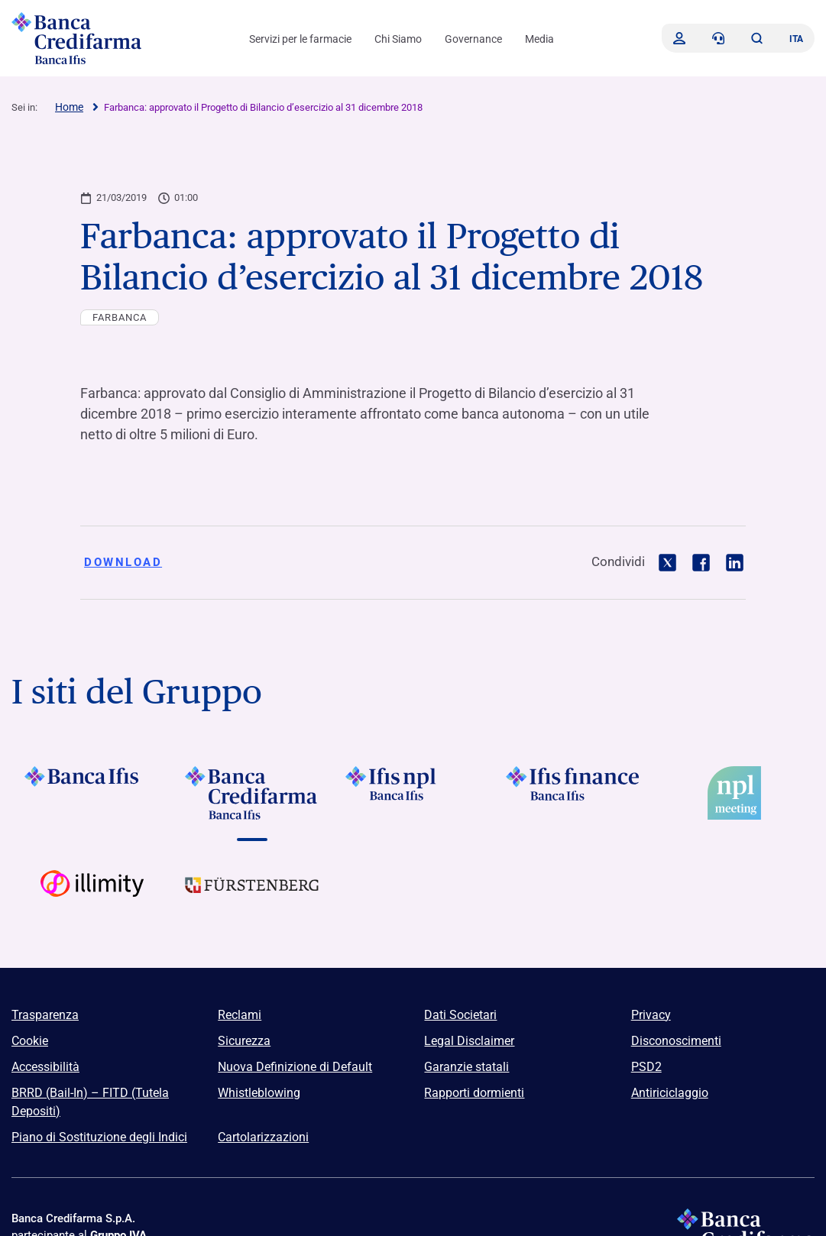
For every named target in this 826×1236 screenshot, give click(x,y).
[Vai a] (412, 793)
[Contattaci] (718, 38)
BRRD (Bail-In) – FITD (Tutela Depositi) (90, 1102)
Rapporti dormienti (474, 1093)
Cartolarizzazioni (263, 1137)
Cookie (29, 1041)
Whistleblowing (259, 1093)
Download (123, 562)
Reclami (239, 1015)
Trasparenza (45, 1015)
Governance (473, 39)
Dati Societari (460, 1015)
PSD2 (646, 1067)
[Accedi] (679, 38)
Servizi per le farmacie (300, 39)
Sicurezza (244, 1041)
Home (69, 107)
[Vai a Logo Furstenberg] (252, 897)
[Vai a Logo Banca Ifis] (91, 793)
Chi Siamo (398, 39)
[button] (756, 38)
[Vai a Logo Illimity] (91, 897)
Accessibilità (45, 1067)
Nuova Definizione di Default (295, 1067)
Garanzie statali (466, 1067)
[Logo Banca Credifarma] (76, 38)
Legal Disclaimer (469, 1041)
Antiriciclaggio (669, 1093)
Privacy (651, 1015)
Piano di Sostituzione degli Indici (99, 1137)
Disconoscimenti (676, 1041)
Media (539, 39)
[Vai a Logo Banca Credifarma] (252, 793)
